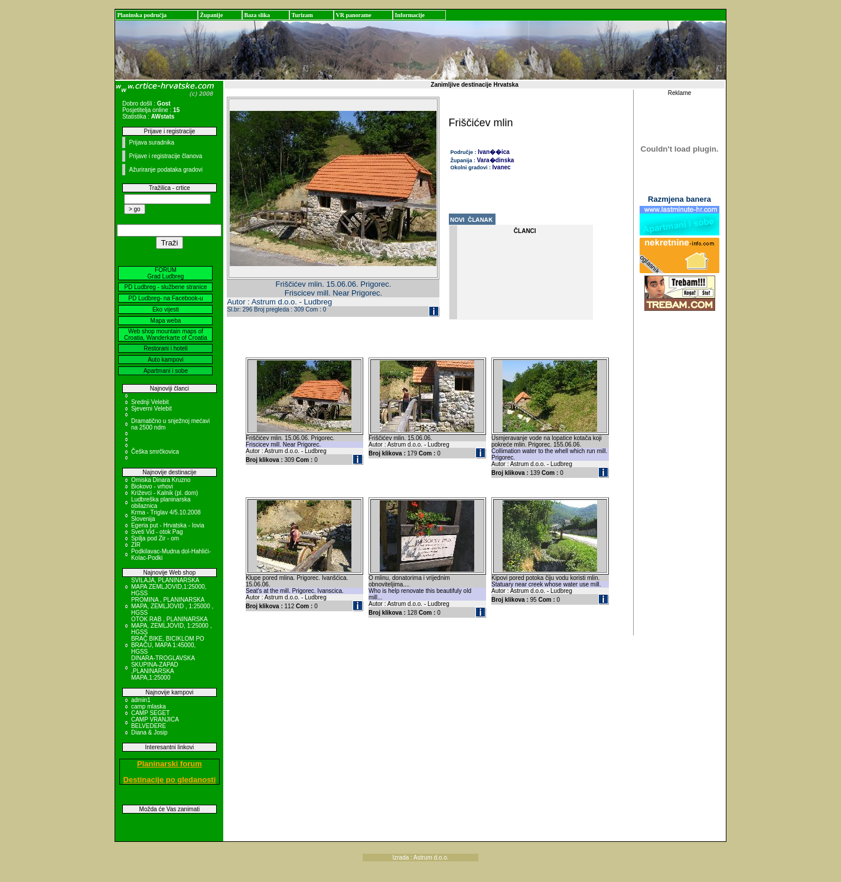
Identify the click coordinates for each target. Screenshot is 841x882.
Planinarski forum (169, 763)
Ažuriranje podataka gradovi (166, 169)
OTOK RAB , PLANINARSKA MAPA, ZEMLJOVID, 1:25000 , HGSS (171, 625)
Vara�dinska (495, 160)
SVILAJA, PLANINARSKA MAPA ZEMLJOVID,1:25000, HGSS (169, 586)
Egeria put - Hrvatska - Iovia (167, 525)
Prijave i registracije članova (165, 156)
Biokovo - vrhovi (152, 486)
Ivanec (502, 167)
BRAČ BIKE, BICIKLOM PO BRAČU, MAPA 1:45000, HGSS (167, 645)
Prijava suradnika (151, 142)
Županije (211, 15)
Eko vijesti (165, 309)
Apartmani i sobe (166, 371)
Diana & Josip (149, 732)
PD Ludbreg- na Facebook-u (165, 298)
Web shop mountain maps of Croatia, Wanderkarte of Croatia (165, 334)
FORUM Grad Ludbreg (166, 273)
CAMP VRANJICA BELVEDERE (154, 722)
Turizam (301, 15)
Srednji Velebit (150, 402)
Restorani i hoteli (165, 348)
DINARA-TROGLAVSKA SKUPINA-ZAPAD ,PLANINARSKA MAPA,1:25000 (163, 668)
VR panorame (353, 15)
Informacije (410, 15)
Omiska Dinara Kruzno (161, 480)
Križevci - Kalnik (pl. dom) (164, 493)
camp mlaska (148, 706)
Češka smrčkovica (155, 451)
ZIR (136, 545)
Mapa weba (166, 320)
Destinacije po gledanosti (169, 779)
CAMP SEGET (150, 713)
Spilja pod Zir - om (155, 538)
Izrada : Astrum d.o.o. (420, 857)
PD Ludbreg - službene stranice (165, 287)
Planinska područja (142, 15)
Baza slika (257, 15)
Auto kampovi (166, 359)
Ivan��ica (494, 152)
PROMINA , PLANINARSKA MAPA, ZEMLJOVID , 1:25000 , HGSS (172, 606)
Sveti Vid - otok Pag (157, 532)
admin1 (141, 700)
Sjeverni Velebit (151, 408)
